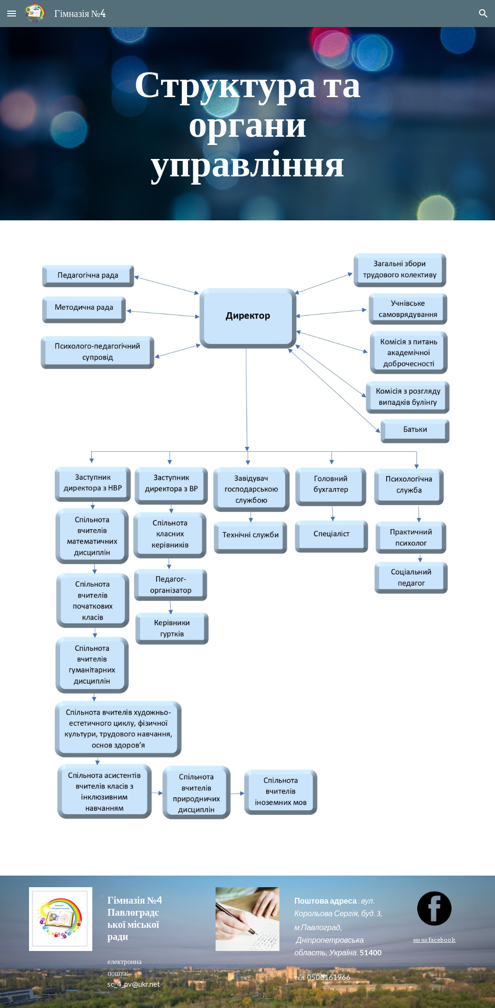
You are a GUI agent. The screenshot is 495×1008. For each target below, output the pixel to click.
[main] (247, 123)
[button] (11, 13)
